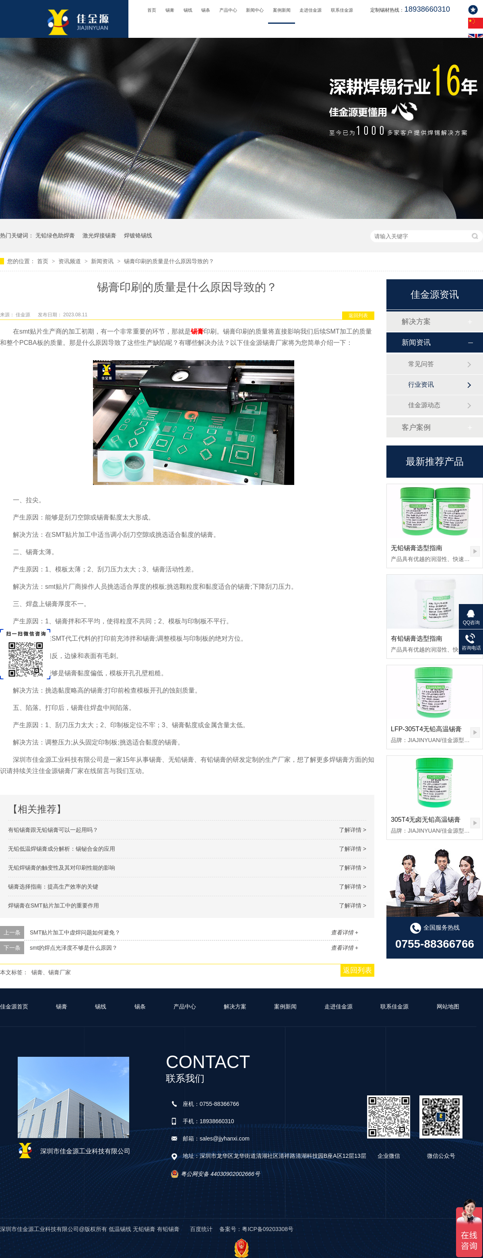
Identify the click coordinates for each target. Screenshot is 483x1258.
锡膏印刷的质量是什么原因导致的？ (169, 261)
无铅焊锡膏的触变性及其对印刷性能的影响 (61, 867)
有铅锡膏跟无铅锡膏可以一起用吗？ (53, 830)
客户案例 (416, 427)
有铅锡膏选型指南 (416, 638)
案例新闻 (282, 10)
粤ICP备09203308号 (267, 1229)
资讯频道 (70, 261)
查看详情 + (344, 932)
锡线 (188, 10)
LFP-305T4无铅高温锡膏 (426, 729)
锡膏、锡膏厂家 (51, 972)
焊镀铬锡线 (138, 235)
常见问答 (421, 364)
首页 (151, 10)
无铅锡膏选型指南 (416, 547)
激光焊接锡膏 (99, 235)
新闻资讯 (103, 261)
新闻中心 (255, 10)
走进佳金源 (310, 10)
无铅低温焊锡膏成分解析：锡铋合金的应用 (61, 849)
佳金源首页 (14, 1006)
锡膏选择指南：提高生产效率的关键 (53, 886)
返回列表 (358, 315)
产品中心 (228, 10)
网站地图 (448, 1006)
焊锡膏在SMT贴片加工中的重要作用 (53, 905)
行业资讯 (421, 384)
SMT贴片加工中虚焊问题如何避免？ (75, 932)
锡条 (205, 10)
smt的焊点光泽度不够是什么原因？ (74, 948)
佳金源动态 (424, 405)
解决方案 (416, 322)
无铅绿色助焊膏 (55, 235)
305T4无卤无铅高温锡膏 (425, 819)
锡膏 (169, 10)
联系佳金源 (342, 10)
